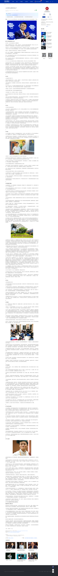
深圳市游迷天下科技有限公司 (14, 571)
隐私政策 (48, 571)
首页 (5, 4)
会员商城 (26, 1)
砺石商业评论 (7, 10)
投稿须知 (42, 571)
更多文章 (47, 26)
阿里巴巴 (9, 528)
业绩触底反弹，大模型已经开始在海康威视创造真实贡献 (47, 22)
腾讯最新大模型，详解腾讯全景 (45, 24)
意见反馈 (50, 571)
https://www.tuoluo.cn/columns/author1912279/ (15, 531)
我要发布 (47, 1)
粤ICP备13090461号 (22, 571)
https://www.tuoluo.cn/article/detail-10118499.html (13, 532)
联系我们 (45, 571)
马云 (12, 528)
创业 (6, 528)
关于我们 (40, 571)
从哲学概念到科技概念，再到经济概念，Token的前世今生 (47, 20)
